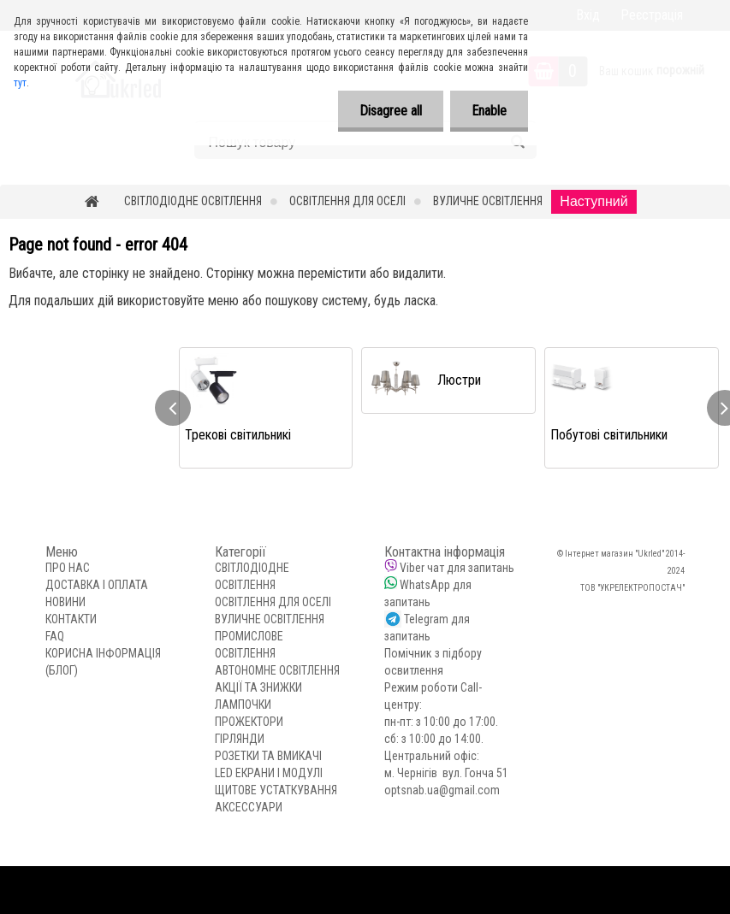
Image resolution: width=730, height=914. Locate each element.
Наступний (593, 201)
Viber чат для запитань (457, 568)
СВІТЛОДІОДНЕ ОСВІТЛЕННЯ (193, 201)
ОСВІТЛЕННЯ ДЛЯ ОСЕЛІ (347, 201)
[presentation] (173, 408)
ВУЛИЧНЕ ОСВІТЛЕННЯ (488, 201)
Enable (489, 111)
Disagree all (390, 111)
